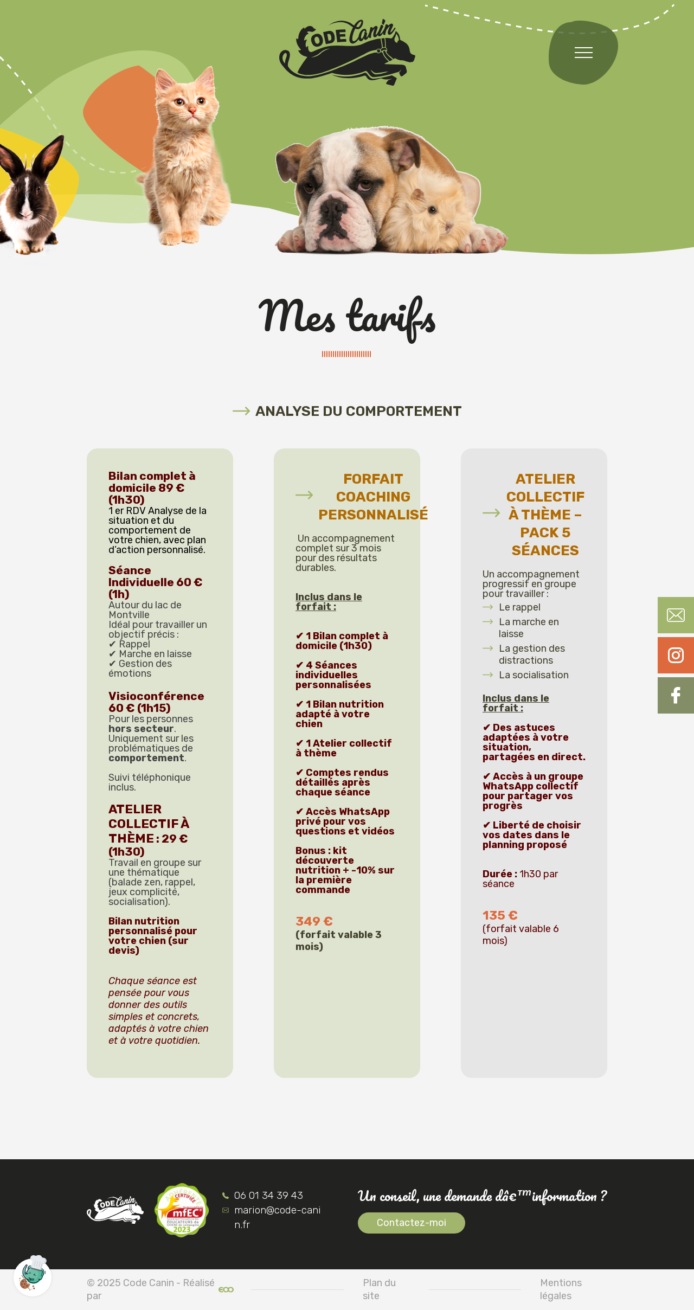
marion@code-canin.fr (271, 1217)
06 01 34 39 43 (262, 1195)
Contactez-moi (411, 1223)
